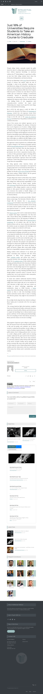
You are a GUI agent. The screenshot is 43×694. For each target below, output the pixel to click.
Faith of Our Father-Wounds (28, 439)
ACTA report (13, 185)
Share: (9, 376)
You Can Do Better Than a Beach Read (18, 487)
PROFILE (25, 370)
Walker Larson (11, 567)
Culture (10, 41)
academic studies (15, 257)
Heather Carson (31, 577)
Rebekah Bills (11, 587)
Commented (12, 449)
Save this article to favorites (13, 362)
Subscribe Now (11, 631)
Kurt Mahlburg (21, 567)
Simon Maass (31, 587)
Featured (28, 440)
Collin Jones (11, 577)
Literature (16, 489)
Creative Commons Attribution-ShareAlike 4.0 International (19, 387)
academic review (18, 261)
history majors (13, 212)
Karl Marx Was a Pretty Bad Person (17, 497)
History (11, 520)
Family (26, 440)
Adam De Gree (31, 567)
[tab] (15, 446)
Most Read (12, 446)
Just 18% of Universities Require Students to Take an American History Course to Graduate (20, 31)
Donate (30, 691)
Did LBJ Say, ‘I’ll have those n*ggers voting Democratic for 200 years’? (19, 518)
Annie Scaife (11, 597)
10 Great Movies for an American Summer (19, 478)
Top (33, 685)
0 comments (29, 41)
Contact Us (34, 691)
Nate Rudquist (21, 587)
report (24, 80)
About (27, 691)
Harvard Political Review (17, 146)
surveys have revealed (23, 171)
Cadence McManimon (21, 577)
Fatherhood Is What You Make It (16, 4)
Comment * (21, 410)
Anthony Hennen (22, 41)
